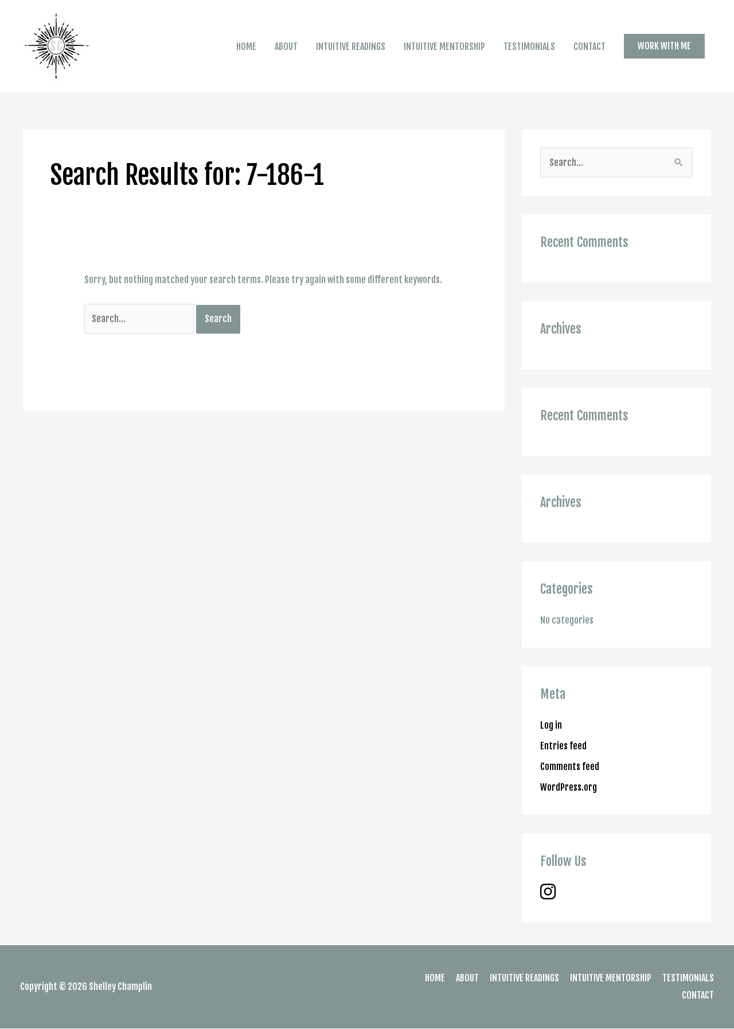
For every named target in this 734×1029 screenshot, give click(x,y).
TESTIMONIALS (529, 46)
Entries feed (563, 746)
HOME (246, 46)
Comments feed (569, 766)
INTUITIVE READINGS (350, 46)
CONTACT (589, 46)
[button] (664, 46)
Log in (551, 725)
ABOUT (286, 46)
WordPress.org (568, 787)
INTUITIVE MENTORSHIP (444, 46)
